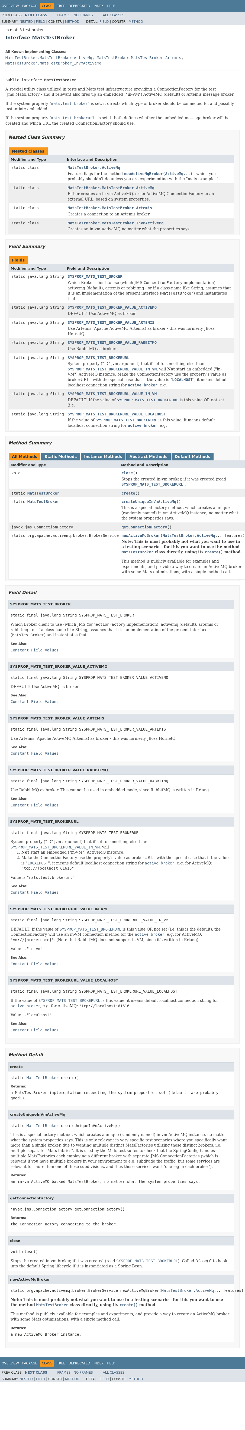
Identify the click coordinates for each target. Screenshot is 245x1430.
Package (29, 6)
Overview (10, 6)
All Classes (113, 15)
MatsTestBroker (43, 493)
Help (111, 6)
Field (40, 22)
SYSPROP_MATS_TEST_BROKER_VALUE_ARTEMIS (111, 322)
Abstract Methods (148, 456)
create (128, 493)
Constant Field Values (35, 650)
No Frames (83, 15)
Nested (26, 22)
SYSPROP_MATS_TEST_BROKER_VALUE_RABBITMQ (112, 342)
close (127, 473)
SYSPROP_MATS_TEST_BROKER (95, 276)
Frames (63, 15)
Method (72, 22)
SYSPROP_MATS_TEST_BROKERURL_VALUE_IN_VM (112, 394)
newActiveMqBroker (140, 535)
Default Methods (192, 456)
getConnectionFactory (144, 527)
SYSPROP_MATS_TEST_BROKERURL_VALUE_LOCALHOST (117, 414)
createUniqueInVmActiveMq (148, 501)
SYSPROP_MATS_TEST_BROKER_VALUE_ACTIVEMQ (112, 307)
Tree (61, 6)
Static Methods (60, 456)
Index (99, 6)
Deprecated (79, 6)
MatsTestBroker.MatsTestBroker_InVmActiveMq (53, 63)
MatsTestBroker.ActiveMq (94, 167)
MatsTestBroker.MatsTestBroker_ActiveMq (48, 58)
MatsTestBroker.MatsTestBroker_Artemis (139, 58)
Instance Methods (103, 456)
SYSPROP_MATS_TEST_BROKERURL (99, 358)
